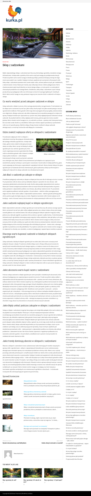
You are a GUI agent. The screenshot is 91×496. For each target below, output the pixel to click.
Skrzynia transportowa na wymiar (75, 358)
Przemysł (68, 73)
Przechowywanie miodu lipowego (75, 316)
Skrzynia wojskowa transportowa (75, 401)
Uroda (68, 96)
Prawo (68, 70)
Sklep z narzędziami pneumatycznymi (34, 405)
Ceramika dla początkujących (74, 160)
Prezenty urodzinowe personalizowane (77, 200)
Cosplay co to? (70, 389)
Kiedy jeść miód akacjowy (73, 319)
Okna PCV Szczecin (71, 140)
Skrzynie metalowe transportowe (75, 404)
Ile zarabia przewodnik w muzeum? (76, 151)
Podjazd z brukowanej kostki (74, 143)
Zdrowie (68, 104)
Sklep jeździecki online (30, 381)
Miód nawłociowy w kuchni (73, 277)
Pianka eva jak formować (73, 124)
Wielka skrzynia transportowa (74, 366)
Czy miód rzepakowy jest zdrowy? (75, 347)
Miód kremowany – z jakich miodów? (76, 322)
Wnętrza (68, 102)
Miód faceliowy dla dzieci (73, 313)
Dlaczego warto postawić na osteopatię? (35, 426)
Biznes (68, 36)
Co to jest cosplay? (71, 392)
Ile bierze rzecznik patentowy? (74, 428)
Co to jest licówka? (71, 448)
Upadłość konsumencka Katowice (75, 369)
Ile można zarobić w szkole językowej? (77, 431)
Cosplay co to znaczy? (72, 398)
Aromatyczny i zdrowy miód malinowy (77, 266)
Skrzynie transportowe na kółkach (75, 145)
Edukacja (68, 44)
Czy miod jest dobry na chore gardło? (76, 227)
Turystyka (69, 90)
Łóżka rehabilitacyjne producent (75, 406)
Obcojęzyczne (70, 64)
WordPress (25, 493)
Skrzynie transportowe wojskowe (75, 173)
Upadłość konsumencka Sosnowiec (76, 372)
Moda (67, 56)
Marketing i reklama (71, 53)
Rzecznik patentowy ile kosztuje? (75, 409)
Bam (31, 493)
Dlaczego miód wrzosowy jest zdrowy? (77, 288)
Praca (67, 67)
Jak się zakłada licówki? (73, 121)
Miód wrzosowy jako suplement (75, 330)
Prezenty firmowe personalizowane (76, 239)
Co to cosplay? (70, 395)
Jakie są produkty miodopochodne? (76, 268)
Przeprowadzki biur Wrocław (74, 459)
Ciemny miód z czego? (72, 253)
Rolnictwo (6, 61)
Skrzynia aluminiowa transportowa (76, 375)
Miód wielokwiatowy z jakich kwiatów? (77, 154)
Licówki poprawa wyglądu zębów (75, 386)
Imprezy (68, 50)
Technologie (69, 84)
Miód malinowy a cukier (72, 285)
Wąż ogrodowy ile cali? (9, 480)
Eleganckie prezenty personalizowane (76, 224)
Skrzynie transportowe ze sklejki (75, 182)
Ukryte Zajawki (70, 93)
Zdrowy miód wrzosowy (73, 271)
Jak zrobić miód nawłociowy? (74, 274)
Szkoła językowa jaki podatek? (74, 456)
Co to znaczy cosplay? (72, 381)
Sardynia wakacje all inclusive (74, 157)
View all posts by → (19, 453)
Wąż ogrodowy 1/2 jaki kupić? (53, 480)
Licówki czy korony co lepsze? (74, 384)
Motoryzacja (69, 59)
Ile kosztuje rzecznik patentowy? (75, 378)
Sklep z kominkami (29, 415)
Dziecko (68, 42)
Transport (69, 87)
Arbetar (68, 33)
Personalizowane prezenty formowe (76, 205)
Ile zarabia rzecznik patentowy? (75, 364)
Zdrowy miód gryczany (72, 355)
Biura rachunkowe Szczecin (73, 118)
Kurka (13, 493)
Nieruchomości (70, 62)
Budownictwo (70, 39)
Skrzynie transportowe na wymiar (75, 420)
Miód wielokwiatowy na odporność (76, 310)
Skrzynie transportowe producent (75, 412)
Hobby (68, 47)
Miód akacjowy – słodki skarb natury (76, 250)
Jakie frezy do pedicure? (73, 179)
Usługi (68, 99)
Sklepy (68, 79)
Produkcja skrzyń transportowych (75, 163)
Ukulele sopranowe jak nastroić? (75, 165)
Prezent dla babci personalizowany (76, 221)
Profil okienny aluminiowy (73, 116)
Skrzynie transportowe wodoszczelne (76, 361)
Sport (67, 82)
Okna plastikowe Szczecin (73, 148)
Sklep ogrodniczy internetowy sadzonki (35, 392)
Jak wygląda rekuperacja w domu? (76, 127)
